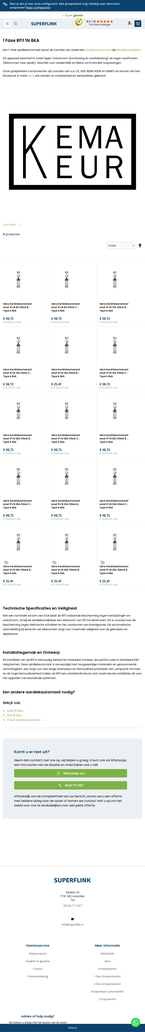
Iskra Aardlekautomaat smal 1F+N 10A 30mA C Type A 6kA (17, 373)
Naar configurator (38, 7)
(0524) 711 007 (72, 905)
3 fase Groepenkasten (107, 984)
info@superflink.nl (72, 924)
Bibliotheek (107, 953)
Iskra (31, 76)
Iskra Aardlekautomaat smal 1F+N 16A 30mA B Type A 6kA (65, 373)
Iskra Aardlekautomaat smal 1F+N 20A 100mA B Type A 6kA (65, 570)
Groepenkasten (107, 969)
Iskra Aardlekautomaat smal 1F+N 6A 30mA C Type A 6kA (65, 307)
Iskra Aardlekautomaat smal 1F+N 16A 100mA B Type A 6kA (17, 570)
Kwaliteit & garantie (38, 961)
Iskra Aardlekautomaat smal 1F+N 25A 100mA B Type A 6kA (113, 570)
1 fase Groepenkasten (107, 976)
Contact (37, 969)
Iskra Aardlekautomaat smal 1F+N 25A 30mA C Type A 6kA (17, 504)
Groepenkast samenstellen (107, 991)
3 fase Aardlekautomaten (24, 720)
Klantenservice (38, 953)
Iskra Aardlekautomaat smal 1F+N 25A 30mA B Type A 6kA (113, 438)
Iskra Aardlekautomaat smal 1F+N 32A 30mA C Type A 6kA (113, 504)
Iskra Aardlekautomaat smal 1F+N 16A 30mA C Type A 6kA (113, 373)
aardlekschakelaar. (128, 50)
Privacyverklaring (38, 976)
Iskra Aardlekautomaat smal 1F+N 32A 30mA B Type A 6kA (65, 504)
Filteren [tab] (72, 1028)
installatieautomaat (98, 50)
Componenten (107, 999)
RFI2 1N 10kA (14, 715)
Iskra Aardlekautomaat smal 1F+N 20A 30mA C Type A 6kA (65, 438)
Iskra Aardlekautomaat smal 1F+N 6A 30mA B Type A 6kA (17, 307)
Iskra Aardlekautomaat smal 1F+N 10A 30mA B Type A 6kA (113, 307)
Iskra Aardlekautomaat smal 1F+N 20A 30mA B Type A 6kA (17, 438)
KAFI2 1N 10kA (15, 711)
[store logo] (44, 24)
